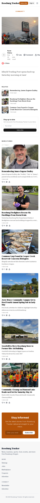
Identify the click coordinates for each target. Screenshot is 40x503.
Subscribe (20, 130)
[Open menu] (37, 3)
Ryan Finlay (9, 52)
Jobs (3, 466)
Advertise (5, 476)
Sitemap (4, 463)
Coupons (5, 473)
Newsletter (5, 485)
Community (20, 11)
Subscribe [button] (23, 3)
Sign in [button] (32, 3)
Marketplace (6, 470)
